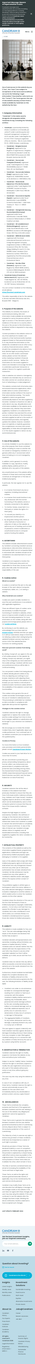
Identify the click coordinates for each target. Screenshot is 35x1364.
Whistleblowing (23, 1346)
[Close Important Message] (31, 13)
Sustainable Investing (23, 1289)
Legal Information (8, 1344)
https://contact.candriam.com (13, 292)
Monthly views (7, 1292)
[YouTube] (8, 1250)
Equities (18, 1298)
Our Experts (6, 1318)
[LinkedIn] (3, 1250)
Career (18, 1313)
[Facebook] (13, 1250)
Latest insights (7, 1286)
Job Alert (19, 1319)
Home (6, 36)
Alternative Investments (24, 1301)
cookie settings (10, 624)
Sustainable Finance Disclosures (22, 1352)
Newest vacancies (22, 1316)
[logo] (11, 32)
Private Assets (20, 1304)
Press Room (6, 1321)
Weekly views (6, 1289)
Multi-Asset (20, 1295)
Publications (6, 1295)
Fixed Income (20, 1292)
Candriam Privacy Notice (22, 749)
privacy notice (7, 632)
